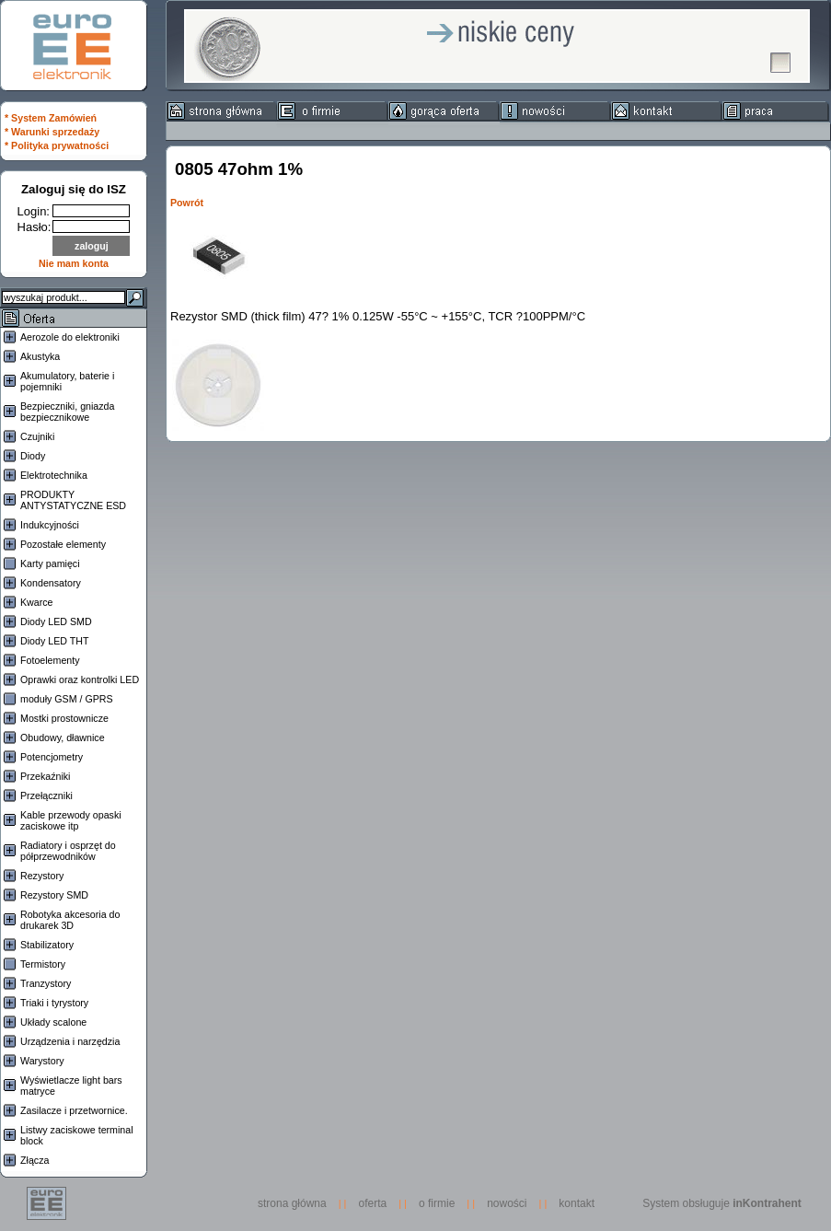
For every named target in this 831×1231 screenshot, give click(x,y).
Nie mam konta (74, 263)
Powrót (186, 202)
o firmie (437, 1203)
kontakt (576, 1203)
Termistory (42, 964)
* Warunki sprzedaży (52, 131)
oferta (373, 1203)
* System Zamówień (51, 117)
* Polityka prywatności (57, 145)
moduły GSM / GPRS (66, 698)
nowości (507, 1203)
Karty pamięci (50, 563)
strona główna (297, 1203)
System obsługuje (722, 1203)
